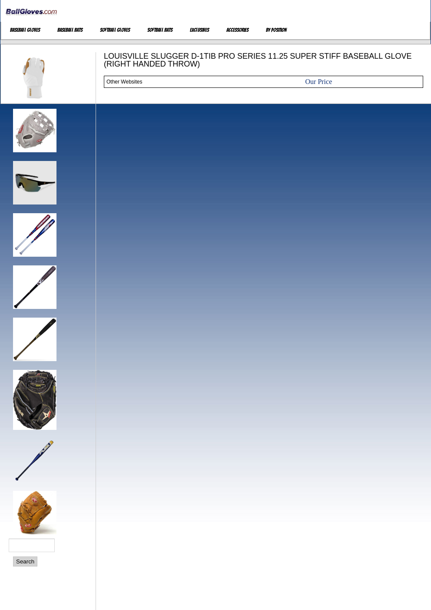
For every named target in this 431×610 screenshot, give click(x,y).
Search (25, 561)
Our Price (318, 81)
